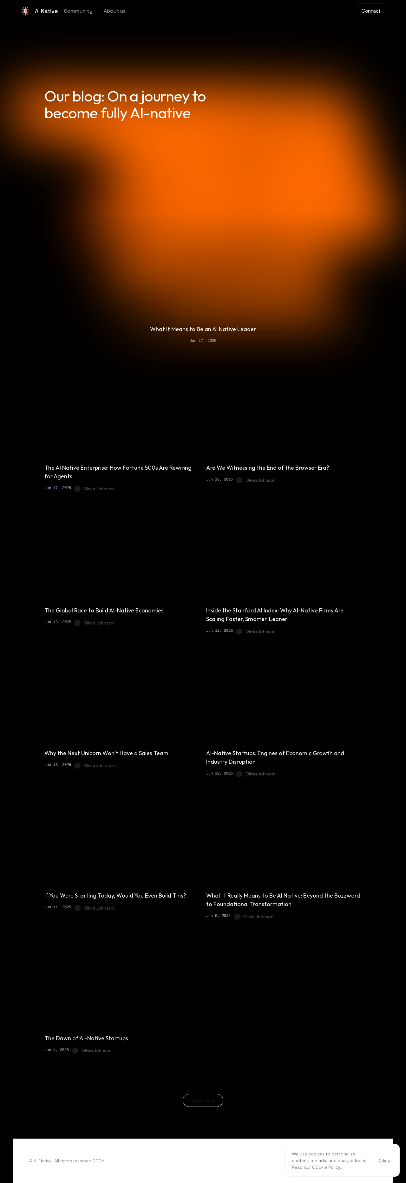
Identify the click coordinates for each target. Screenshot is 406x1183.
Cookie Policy (326, 1167)
